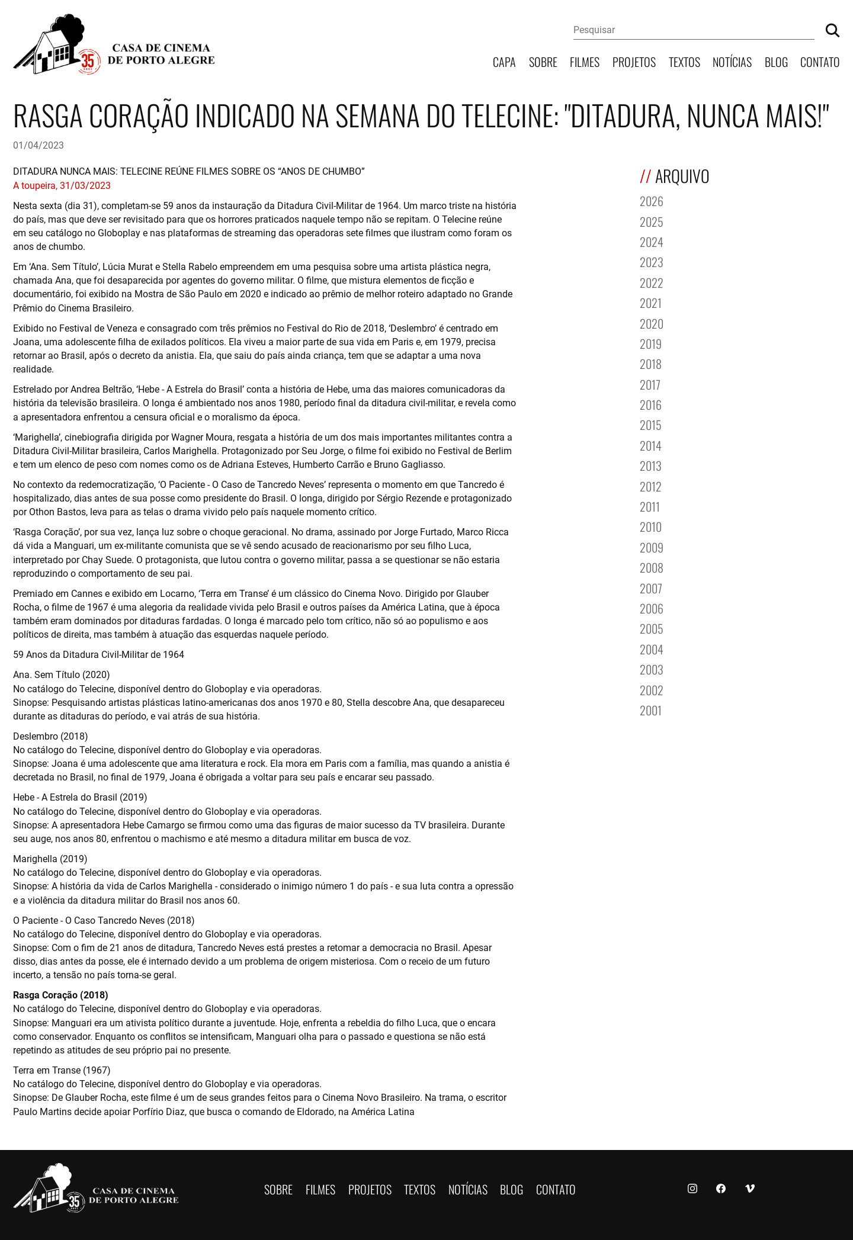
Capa (504, 60)
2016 (651, 403)
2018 (651, 363)
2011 (650, 505)
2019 (651, 342)
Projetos (634, 60)
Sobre (543, 60)
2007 (651, 587)
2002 (651, 689)
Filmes (584, 60)
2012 (651, 485)
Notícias (732, 60)
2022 (651, 281)
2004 (651, 648)
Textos (684, 60)
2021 (651, 302)
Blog (776, 60)
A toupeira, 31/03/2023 (62, 185)
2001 (651, 709)
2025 (651, 220)
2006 (651, 607)
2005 (651, 627)
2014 (651, 444)
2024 (651, 241)
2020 (651, 322)
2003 (651, 668)
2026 (651, 200)
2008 (651, 566)
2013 (651, 464)
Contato (820, 60)
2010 (651, 525)
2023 (651, 261)
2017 (650, 383)
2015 (651, 424)
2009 (651, 546)
